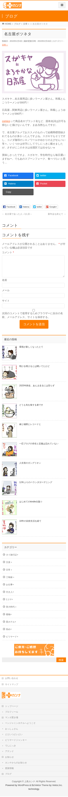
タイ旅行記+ (12, 559)
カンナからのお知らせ (16, 763)
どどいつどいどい (13, 735)
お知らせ (9, 757)
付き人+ (10, 596)
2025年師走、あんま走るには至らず (37, 390)
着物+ (9, 618)
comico (6, 121)
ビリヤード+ (12, 641)
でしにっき (10, 746)
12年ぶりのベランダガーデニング (35, 486)
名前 (4, 284)
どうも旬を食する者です (31, 409)
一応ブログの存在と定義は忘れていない (38, 448)
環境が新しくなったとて (31, 351)
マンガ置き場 (11, 718)
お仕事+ (10, 589)
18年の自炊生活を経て (30, 525)
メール (6, 294)
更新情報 (9, 769)
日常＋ (5, 45)
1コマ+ (9, 603)
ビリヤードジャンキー (16, 740)
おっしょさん (11, 729)
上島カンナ (29, 782)
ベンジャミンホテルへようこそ (20, 723)
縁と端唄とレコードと (30, 428)
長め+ (9, 633)
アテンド (9, 752)
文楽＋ (9, 566)
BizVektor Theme (40, 786)
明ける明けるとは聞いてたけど (34, 370)
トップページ (11, 707)
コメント (8, 252)
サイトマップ (11, 685)
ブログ (8, 774)
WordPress (23, 786)
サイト (6, 305)
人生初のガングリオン (30, 467)
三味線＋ (10, 581)
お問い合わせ (11, 679)
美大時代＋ (11, 611)
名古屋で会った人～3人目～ (17, 214)
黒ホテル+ (11, 626)
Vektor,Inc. (57, 786)
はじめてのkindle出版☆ (30, 506)
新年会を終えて (57, 214)
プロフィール (11, 712)
